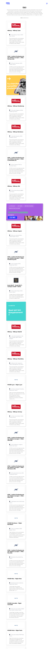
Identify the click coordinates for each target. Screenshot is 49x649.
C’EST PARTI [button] (12, 156)
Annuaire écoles (9, 607)
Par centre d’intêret (29, 602)
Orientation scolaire (14, 147)
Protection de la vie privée (11, 645)
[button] (24, 17)
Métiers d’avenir (29, 144)
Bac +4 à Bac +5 (9, 618)
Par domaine (28, 600)
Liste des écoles (6, 588)
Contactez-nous (10, 631)
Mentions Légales (9, 641)
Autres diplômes (9, 622)
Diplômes (20, 144)
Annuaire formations (10, 605)
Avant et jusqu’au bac (10, 612)
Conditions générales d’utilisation (12, 643)
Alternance (12, 144)
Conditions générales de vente (11, 647)
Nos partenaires (10, 629)
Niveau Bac (8, 614)
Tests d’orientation (29, 612)
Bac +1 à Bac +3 (9, 616)
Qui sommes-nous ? (11, 627)
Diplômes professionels (11, 620)
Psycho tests (27, 614)
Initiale (12, 588)
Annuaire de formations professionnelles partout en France (16, 639)
